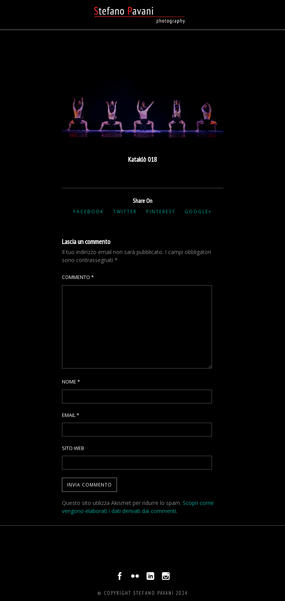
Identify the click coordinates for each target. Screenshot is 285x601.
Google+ (198, 211)
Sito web (73, 448)
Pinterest (160, 211)
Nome (71, 381)
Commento (78, 277)
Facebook (88, 211)
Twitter (125, 211)
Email (70, 415)
